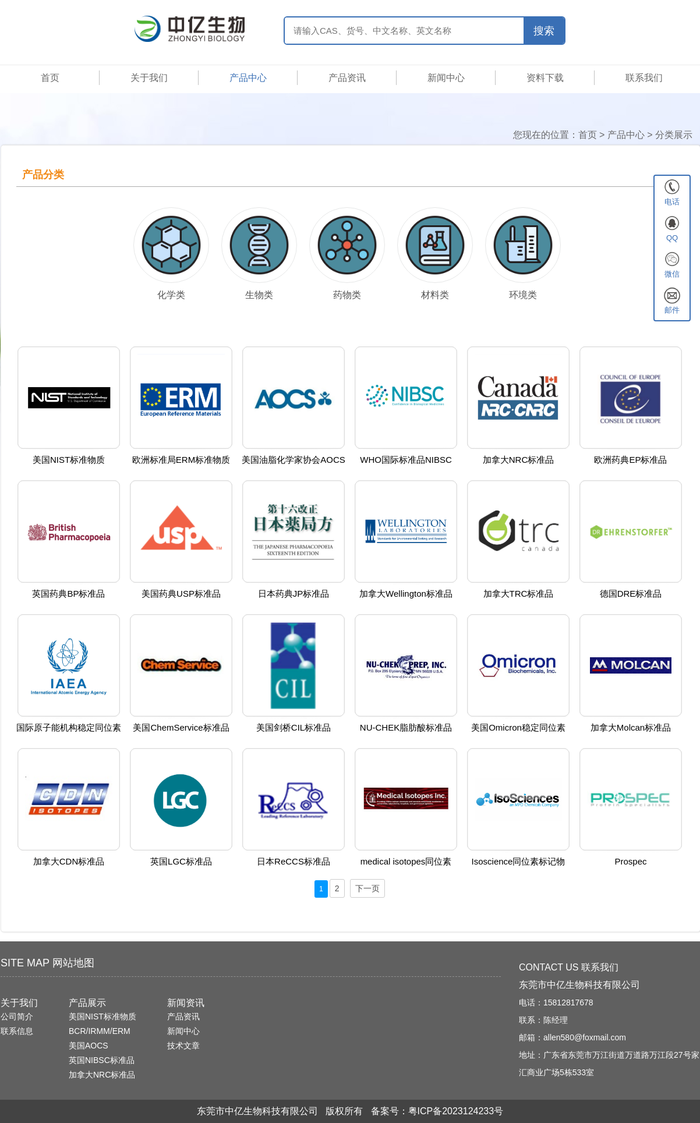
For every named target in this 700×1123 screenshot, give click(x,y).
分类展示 (673, 135)
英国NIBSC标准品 (102, 1060)
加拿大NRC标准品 (102, 1074)
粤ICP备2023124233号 (456, 1111)
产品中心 (248, 78)
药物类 (347, 295)
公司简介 (17, 1016)
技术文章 (183, 1045)
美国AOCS (88, 1045)
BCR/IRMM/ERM (99, 1031)
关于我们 (149, 78)
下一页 (367, 888)
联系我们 (644, 78)
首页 (50, 78)
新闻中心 (446, 78)
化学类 (171, 295)
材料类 (435, 295)
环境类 (523, 295)
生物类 (259, 295)
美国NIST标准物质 (102, 1016)
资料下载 (545, 78)
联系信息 (17, 1031)
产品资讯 (347, 78)
